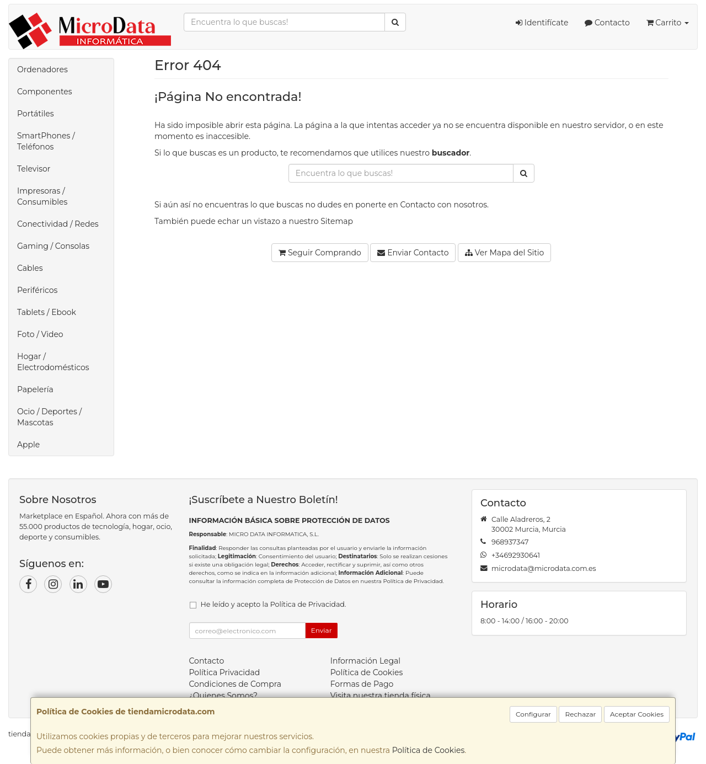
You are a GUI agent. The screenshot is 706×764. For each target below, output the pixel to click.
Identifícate (542, 23)
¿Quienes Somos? (223, 696)
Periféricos (37, 290)
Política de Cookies (428, 750)
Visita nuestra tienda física (380, 696)
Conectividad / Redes (58, 224)
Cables (30, 268)
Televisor (33, 169)
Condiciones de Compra (235, 684)
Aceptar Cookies (637, 714)
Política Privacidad (224, 672)
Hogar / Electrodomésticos (53, 361)
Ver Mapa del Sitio (504, 253)
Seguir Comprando (320, 253)
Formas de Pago (362, 684)
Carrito (667, 23)
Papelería (35, 389)
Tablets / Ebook (46, 312)
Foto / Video (40, 334)
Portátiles (35, 114)
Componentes (44, 92)
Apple (28, 445)
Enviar (321, 630)
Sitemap (336, 221)
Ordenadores (42, 69)
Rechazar (580, 714)
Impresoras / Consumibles (42, 196)
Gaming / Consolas (53, 246)
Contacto (607, 23)
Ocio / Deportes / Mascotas (49, 417)
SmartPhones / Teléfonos (46, 141)
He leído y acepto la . (273, 604)
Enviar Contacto (412, 253)
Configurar (533, 714)
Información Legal (365, 661)
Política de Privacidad (412, 581)
